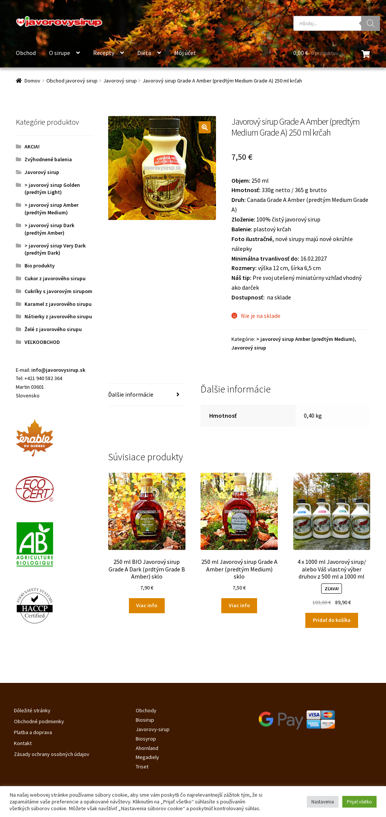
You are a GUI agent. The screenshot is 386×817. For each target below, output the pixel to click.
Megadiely (147, 757)
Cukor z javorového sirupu (55, 278)
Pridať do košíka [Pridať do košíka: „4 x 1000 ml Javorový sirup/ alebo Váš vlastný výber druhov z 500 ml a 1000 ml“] (332, 620)
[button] (205, 127)
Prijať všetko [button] (359, 802)
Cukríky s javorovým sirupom (58, 291)
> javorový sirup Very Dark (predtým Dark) (55, 249)
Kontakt (23, 743)
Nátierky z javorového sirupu (58, 316)
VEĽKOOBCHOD (42, 342)
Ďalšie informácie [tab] (130, 394)
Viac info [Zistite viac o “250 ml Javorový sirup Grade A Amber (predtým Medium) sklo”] (239, 605)
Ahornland (147, 748)
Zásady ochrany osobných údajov (51, 754)
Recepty (103, 53)
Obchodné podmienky (39, 721)
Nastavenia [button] (322, 802)
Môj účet (185, 53)
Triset (142, 766)
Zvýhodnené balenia (48, 159)
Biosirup (145, 719)
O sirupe (59, 53)
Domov (32, 80)
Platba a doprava (33, 732)
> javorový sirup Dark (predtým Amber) (49, 229)
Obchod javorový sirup (72, 80)
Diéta (144, 53)
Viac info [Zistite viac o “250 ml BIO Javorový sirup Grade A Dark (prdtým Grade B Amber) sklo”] (146, 605)
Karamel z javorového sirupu (58, 304)
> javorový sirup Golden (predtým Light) (52, 189)
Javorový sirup (120, 80)
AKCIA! (32, 146)
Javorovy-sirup (153, 729)
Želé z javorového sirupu (53, 329)
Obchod (26, 53)
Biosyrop (146, 738)
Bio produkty (40, 265)
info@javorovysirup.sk (58, 370)
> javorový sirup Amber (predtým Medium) (305, 339)
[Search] (370, 23)
